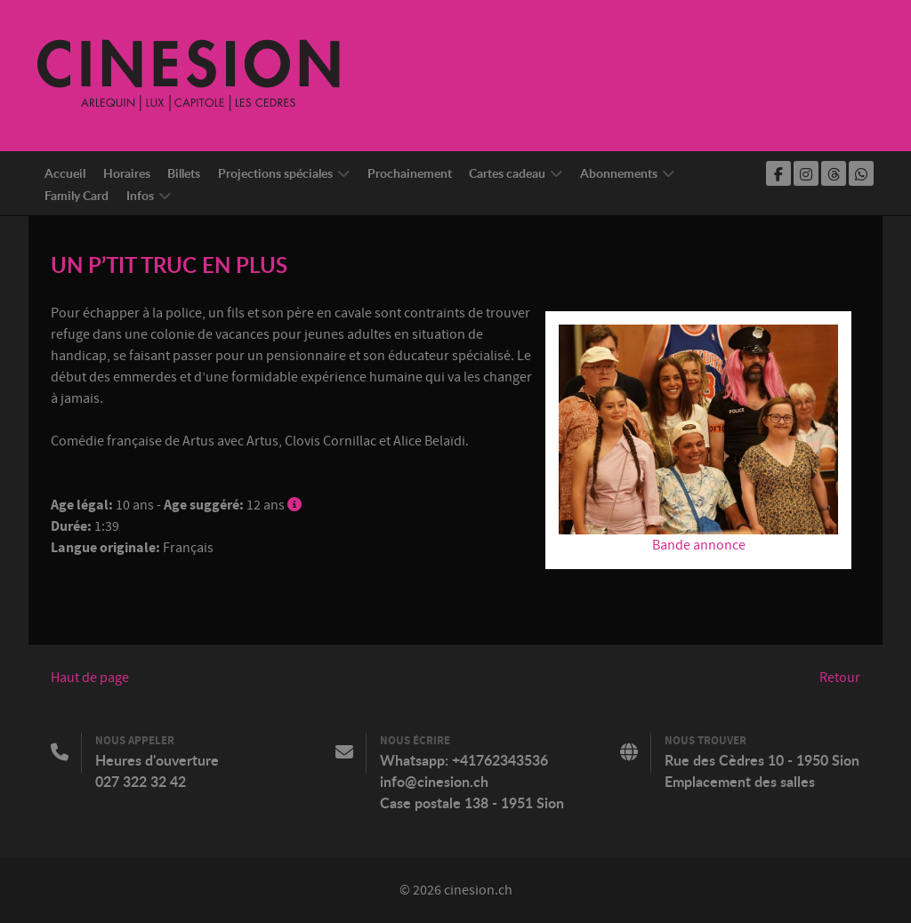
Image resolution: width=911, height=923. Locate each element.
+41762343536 (500, 760)
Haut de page (90, 678)
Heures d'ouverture (157, 760)
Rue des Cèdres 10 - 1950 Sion (762, 760)
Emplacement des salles (740, 782)
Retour (839, 678)
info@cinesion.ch (434, 782)
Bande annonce (699, 545)
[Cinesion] (188, 75)
